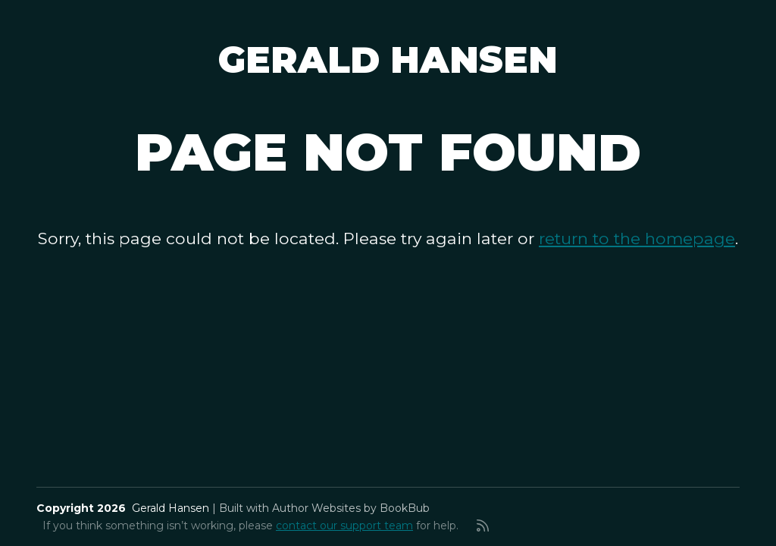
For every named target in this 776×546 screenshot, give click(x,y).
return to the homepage (637, 238)
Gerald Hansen (388, 60)
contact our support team (344, 525)
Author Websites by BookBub (351, 508)
